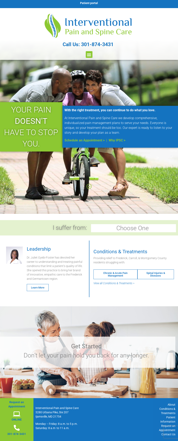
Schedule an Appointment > (84, 140)
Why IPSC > (117, 140)
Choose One (133, 228)
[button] (89, 54)
